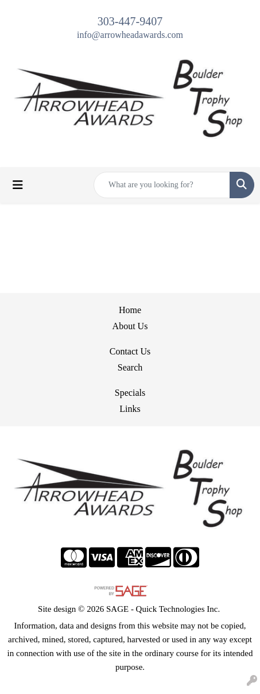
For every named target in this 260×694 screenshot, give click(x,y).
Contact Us (130, 351)
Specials (130, 393)
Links (129, 409)
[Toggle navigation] (18, 185)
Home (130, 310)
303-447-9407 (130, 21)
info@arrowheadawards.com (130, 35)
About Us (130, 326)
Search (130, 367)
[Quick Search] (162, 185)
